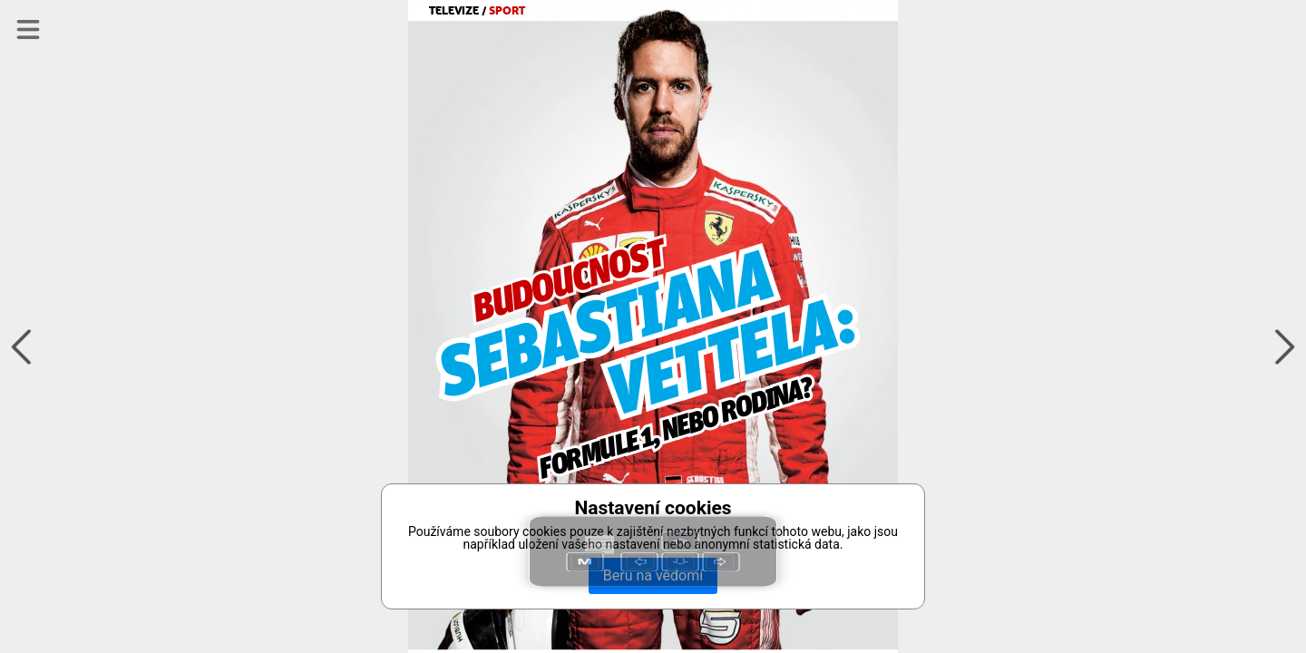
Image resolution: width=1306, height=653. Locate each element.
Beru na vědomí (653, 575)
